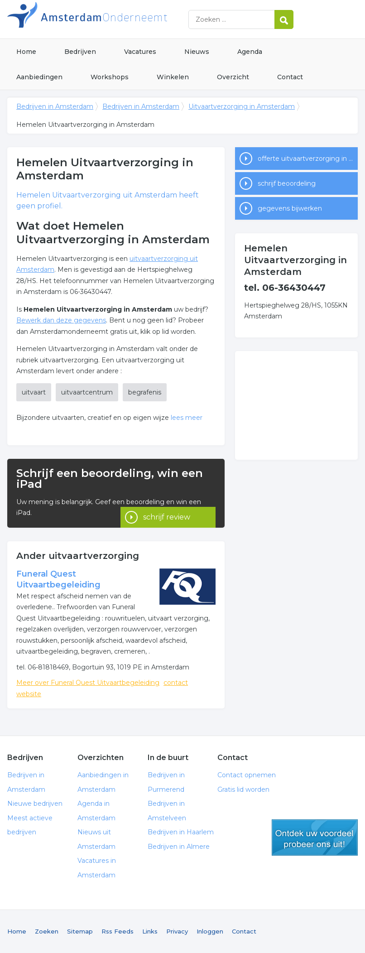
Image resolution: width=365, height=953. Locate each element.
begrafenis (144, 392)
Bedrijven (80, 52)
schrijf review (166, 504)
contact (175, 683)
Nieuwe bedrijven (34, 803)
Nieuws (196, 52)
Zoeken (46, 931)
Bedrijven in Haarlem (181, 832)
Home (26, 52)
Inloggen (210, 931)
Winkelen (173, 77)
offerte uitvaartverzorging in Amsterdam (308, 158)
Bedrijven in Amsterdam (120, 19)
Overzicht (233, 77)
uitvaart (34, 392)
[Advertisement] (296, 405)
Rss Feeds (117, 931)
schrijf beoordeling (287, 183)
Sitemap (80, 931)
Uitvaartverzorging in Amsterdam (241, 106)
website (28, 694)
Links (150, 931)
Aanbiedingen (39, 77)
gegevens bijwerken (290, 208)
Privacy (177, 931)
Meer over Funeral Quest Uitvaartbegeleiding (87, 683)
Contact (290, 77)
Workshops (110, 77)
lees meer (186, 418)
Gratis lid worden (243, 789)
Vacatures (140, 52)
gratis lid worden (315, 837)
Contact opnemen (246, 775)
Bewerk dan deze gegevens (61, 320)
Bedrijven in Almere (179, 846)
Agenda (249, 52)
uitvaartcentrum (87, 392)
